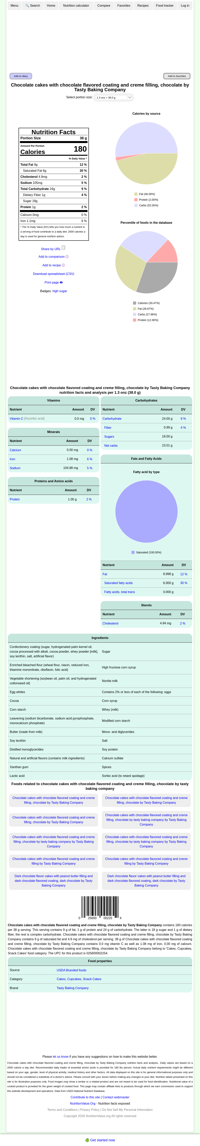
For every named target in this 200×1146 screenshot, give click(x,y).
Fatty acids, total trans (119, 592)
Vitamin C (16, 418)
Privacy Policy (90, 1109)
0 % (93, 418)
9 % (183, 418)
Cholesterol (110, 623)
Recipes (143, 5)
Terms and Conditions (62, 1109)
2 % (89, 499)
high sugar (60, 291)
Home (51, 5)
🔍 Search (32, 5)
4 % (183, 427)
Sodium (15, 468)
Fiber (107, 427)
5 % (90, 468)
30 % (183, 583)
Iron (12, 459)
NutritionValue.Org (82, 1103)
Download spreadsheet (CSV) (53, 274)
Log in (185, 5)
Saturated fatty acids (118, 583)
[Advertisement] (100, 39)
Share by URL (53, 249)
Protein (15, 499)
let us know (61, 1056)
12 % (183, 574)
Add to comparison (52, 256)
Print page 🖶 (53, 282)
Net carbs (111, 445)
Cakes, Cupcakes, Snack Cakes (79, 979)
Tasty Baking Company (73, 988)
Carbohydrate (112, 418)
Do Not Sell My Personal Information (127, 1109)
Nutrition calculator (76, 5)
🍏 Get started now (100, 1140)
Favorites (123, 5)
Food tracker (165, 5)
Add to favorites (177, 76)
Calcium (15, 450)
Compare (103, 5)
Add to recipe (51, 265)
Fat (105, 574)
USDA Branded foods (71, 970)
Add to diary (21, 76)
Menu (14, 5)
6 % (90, 459)
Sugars (109, 436)
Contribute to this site (85, 1097)
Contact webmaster (116, 1097)
